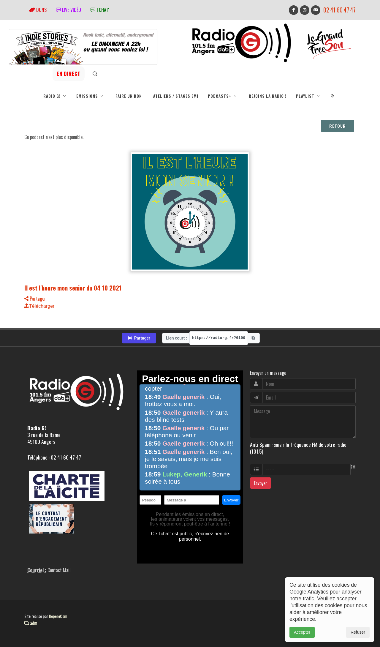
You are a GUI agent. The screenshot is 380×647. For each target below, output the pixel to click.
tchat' (100, 9)
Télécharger (39, 306)
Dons (38, 9)
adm (30, 623)
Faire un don (128, 96)
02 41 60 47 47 (339, 10)
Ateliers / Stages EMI (175, 96)
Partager (35, 298)
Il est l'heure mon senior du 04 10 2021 (72, 287)
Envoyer (260, 483)
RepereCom (58, 616)
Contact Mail (59, 570)
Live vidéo (68, 9)
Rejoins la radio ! (267, 96)
